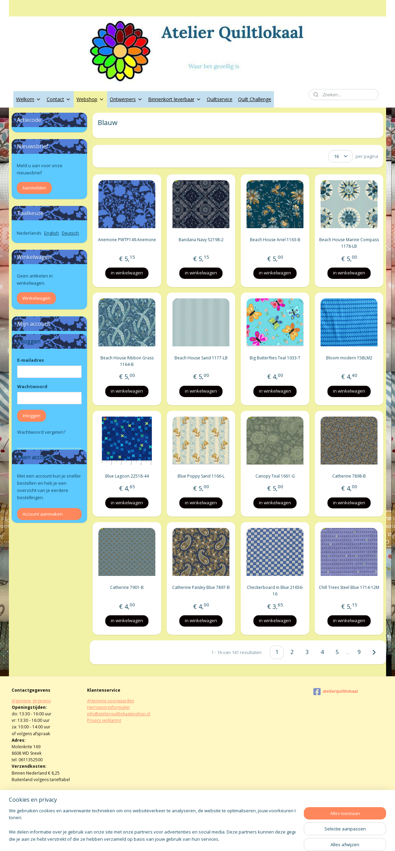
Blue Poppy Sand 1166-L (200, 476)
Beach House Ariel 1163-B (275, 240)
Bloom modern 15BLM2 (349, 358)
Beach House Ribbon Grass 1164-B (126, 361)
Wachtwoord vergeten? (41, 432)
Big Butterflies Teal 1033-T (275, 358)
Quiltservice (219, 99)
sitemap (175, 838)
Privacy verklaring (104, 720)
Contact (59, 99)
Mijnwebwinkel (276, 838)
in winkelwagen (127, 273)
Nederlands (29, 233)
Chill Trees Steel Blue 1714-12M (349, 587)
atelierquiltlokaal (335, 692)
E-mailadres (30, 360)
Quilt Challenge (254, 99)
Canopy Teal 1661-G (275, 476)
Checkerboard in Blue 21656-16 (275, 590)
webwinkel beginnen (216, 838)
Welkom (28, 99)
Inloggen (31, 415)
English (51, 233)
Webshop (90, 99)
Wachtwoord (32, 386)
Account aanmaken (43, 514)
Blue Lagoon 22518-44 (126, 476)
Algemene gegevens (31, 701)
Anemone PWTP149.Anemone (127, 240)
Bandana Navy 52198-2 (200, 240)
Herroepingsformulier (108, 707)
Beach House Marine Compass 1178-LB (349, 243)
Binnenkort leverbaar (174, 99)
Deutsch (70, 233)
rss (189, 838)
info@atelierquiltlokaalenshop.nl (118, 714)
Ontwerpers (126, 99)
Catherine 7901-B (127, 587)
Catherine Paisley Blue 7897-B (201, 587)
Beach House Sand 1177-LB (200, 358)
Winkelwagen (36, 298)
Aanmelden (34, 188)
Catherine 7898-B (349, 476)
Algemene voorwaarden (110, 701)
